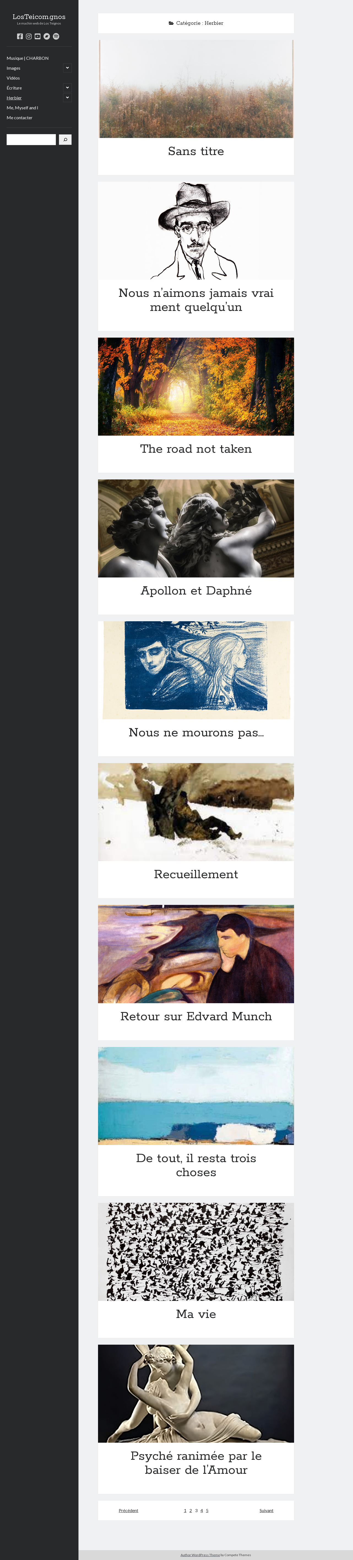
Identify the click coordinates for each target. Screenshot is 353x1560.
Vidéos (13, 77)
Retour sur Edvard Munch (196, 954)
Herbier (14, 97)
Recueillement (196, 812)
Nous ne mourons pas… (196, 670)
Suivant (266, 1510)
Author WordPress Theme (200, 1555)
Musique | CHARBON (28, 58)
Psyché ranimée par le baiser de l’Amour (196, 1394)
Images (13, 67)
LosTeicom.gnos (39, 17)
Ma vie (196, 1252)
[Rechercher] (65, 139)
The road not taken (196, 387)
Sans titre (196, 89)
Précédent (128, 1510)
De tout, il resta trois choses (196, 1096)
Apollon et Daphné (196, 528)
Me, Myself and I (22, 107)
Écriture (14, 87)
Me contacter (19, 117)
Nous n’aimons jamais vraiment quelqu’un (196, 231)
